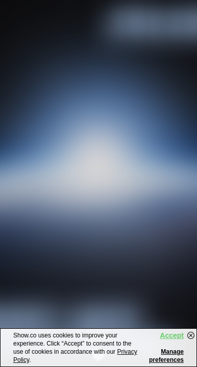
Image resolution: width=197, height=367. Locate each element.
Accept (172, 335)
